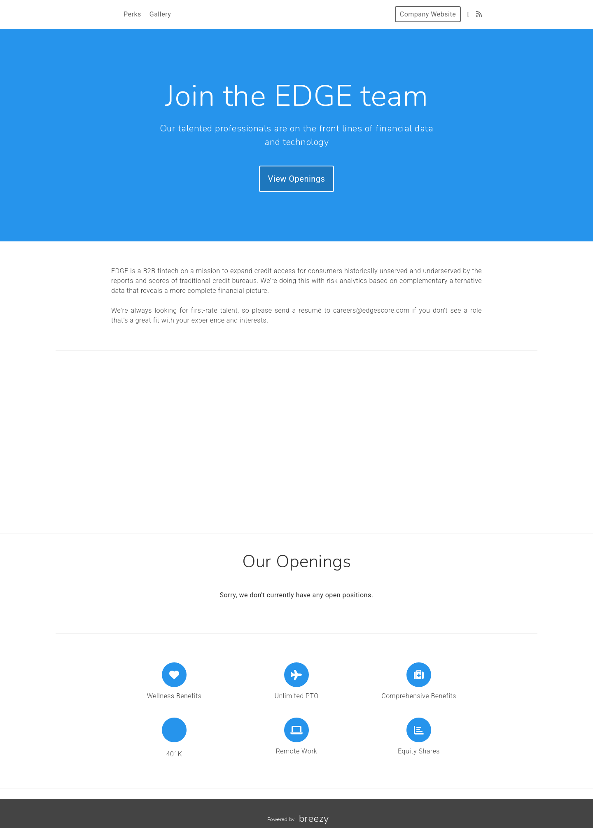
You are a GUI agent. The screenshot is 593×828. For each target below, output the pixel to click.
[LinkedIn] (468, 14)
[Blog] (479, 14)
